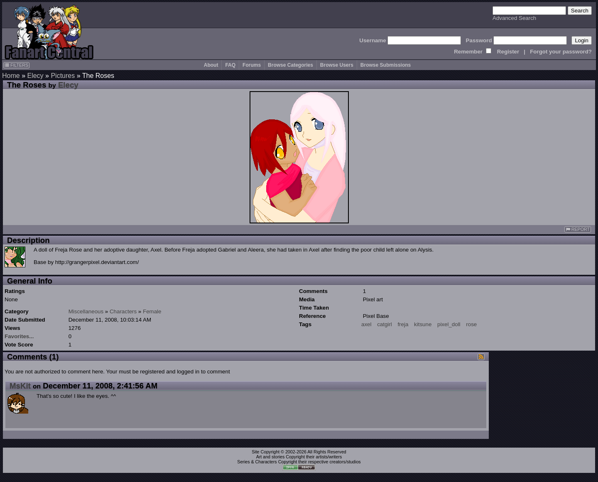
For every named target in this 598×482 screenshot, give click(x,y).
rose (471, 324)
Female (152, 311)
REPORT (578, 229)
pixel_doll (449, 324)
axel (366, 324)
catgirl (384, 324)
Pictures (63, 75)
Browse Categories (290, 65)
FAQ (230, 65)
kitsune (422, 324)
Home (11, 75)
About (211, 65)
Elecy (35, 75)
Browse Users (336, 65)
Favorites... (19, 336)
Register (508, 51)
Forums (252, 65)
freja (402, 324)
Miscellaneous (86, 311)
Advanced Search (514, 18)
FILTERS (16, 65)
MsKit (20, 385)
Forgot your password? (561, 51)
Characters (123, 311)
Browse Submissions (385, 65)
